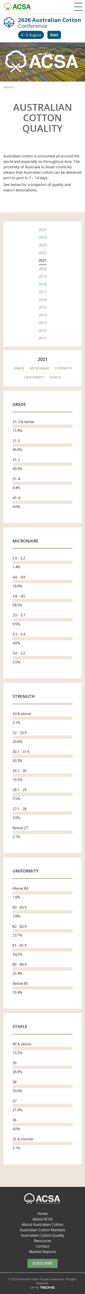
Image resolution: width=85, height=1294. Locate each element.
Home (42, 1213)
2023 (43, 245)
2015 (43, 307)
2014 (43, 315)
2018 (43, 284)
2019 (43, 276)
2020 (43, 268)
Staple (55, 377)
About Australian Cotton (42, 1224)
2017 (43, 291)
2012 (43, 330)
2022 (43, 252)
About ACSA (42, 1219)
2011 (43, 338)
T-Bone (47, 1287)
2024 (43, 237)
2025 (43, 229)
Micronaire (39, 368)
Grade (19, 368)
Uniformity (34, 377)
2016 (43, 299)
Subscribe (42, 1263)
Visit (54, 34)
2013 (43, 322)
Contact (42, 1246)
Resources (42, 1240)
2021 (43, 260)
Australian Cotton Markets (42, 1229)
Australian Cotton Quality (42, 1235)
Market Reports (42, 1251)
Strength (63, 368)
